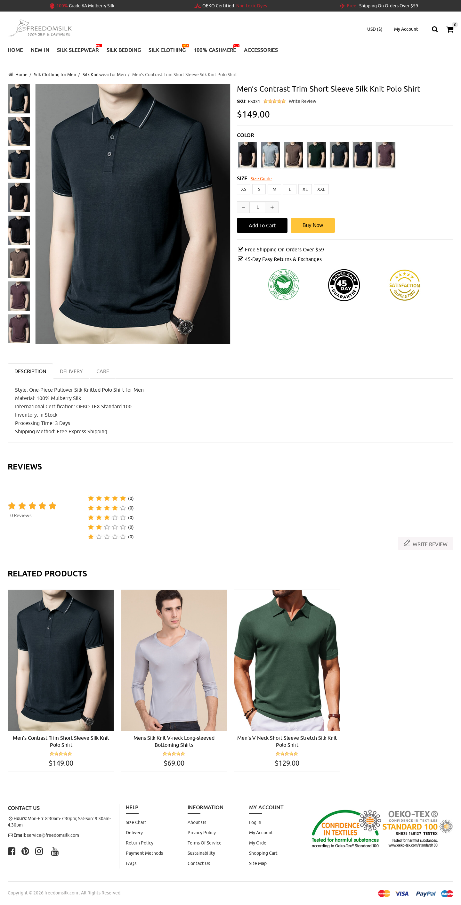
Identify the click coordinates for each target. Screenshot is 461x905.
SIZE (242, 178)
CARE (102, 371)
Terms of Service (205, 842)
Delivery (134, 832)
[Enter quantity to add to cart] (258, 207)
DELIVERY (71, 371)
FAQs (131, 863)
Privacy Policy (202, 832)
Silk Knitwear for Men (104, 74)
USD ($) (375, 29)
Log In (255, 822)
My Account (261, 832)
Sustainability (201, 853)
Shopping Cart (263, 853)
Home (21, 74)
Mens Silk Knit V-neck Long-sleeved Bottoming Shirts (173, 741)
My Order (258, 842)
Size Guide (261, 178)
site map (258, 863)
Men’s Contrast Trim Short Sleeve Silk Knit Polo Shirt (61, 741)
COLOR (245, 135)
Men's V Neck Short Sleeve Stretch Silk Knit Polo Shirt (287, 741)
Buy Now (313, 225)
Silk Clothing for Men (55, 74)
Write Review (302, 101)
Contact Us (199, 863)
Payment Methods (144, 853)
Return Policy (139, 842)
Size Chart (136, 822)
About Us (197, 822)
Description (30, 371)
